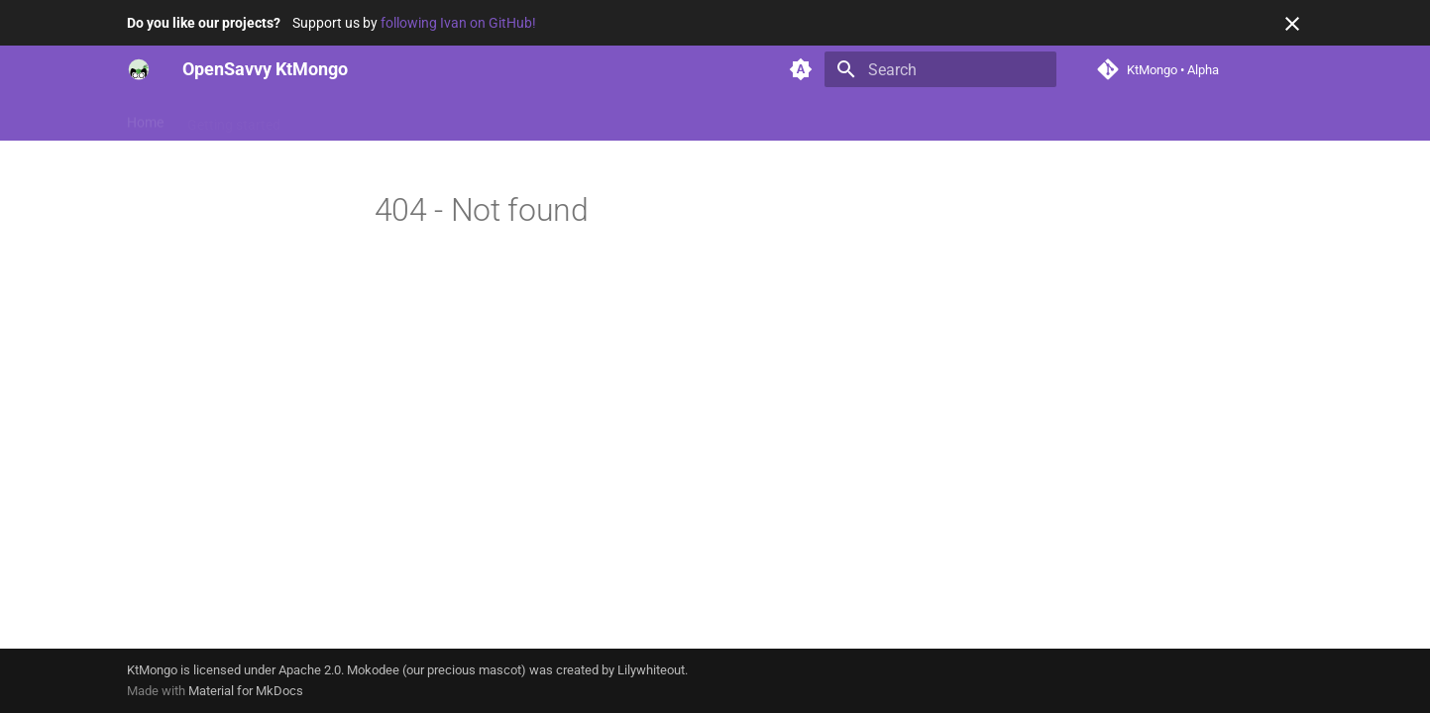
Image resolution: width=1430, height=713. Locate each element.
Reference (413, 118)
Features (331, 118)
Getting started (233, 118)
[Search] (940, 69)
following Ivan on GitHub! (458, 23)
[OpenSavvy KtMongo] (139, 69)
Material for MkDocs (245, 690)
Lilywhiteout (651, 669)
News (485, 118)
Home (145, 118)
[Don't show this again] (1292, 24)
